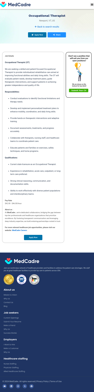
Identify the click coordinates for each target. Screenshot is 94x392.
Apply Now (37, 36)
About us (9, 289)
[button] (92, 5)
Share (57, 36)
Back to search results (47, 28)
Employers (10, 339)
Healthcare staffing (16, 358)
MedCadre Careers (19, 232)
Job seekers (11, 312)
